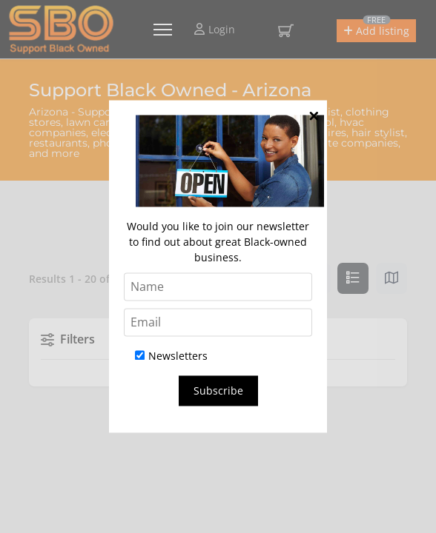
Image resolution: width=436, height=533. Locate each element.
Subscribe (218, 391)
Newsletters (171, 356)
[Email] (218, 323)
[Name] (218, 287)
